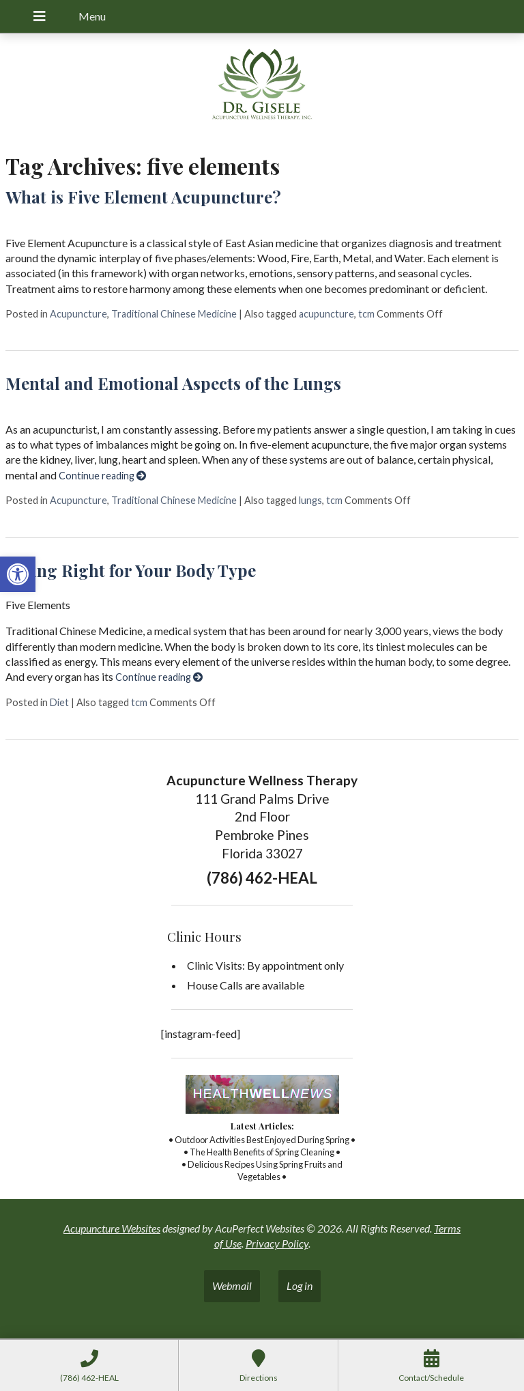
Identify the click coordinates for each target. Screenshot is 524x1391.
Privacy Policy (277, 1243)
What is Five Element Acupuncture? (143, 197)
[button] (17, 574)
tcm (366, 314)
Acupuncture (78, 314)
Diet (59, 702)
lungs (310, 500)
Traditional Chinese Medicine (174, 314)
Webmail (232, 1285)
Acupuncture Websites (111, 1228)
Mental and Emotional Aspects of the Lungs (173, 383)
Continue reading (102, 475)
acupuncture (326, 314)
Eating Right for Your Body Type (130, 570)
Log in (299, 1285)
